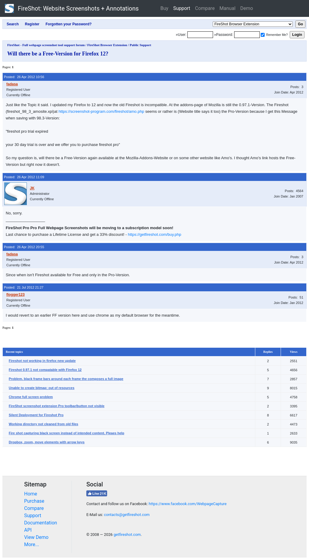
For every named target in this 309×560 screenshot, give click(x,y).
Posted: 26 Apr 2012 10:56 (24, 77)
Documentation (40, 523)
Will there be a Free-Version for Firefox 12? (57, 54)
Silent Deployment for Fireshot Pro (36, 415)
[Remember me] (263, 35)
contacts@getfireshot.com (126, 514)
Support (181, 8)
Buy (164, 8)
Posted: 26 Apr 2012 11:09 (24, 177)
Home (30, 494)
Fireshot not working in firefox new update (42, 360)
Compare (205, 8)
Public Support (140, 45)
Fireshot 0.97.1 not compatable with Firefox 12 (45, 370)
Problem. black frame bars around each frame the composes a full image (66, 379)
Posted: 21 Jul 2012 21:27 (23, 287)
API (28, 530)
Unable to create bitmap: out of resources (42, 388)
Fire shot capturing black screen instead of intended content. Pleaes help (66, 433)
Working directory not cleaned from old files (43, 424)
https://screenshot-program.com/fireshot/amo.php (101, 111)
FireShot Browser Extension (107, 45)
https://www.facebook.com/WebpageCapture (188, 503)
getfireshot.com (127, 534)
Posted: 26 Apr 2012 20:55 (24, 247)
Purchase (34, 501)
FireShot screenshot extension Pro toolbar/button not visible (56, 406)
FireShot (72, 8)
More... (31, 544)
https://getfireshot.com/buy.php (154, 234)
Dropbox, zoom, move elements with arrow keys (46, 442)
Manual (227, 8)
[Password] (247, 34)
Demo (246, 8)
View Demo (36, 537)
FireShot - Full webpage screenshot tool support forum (46, 45)
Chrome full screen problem (31, 397)
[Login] (200, 34)
